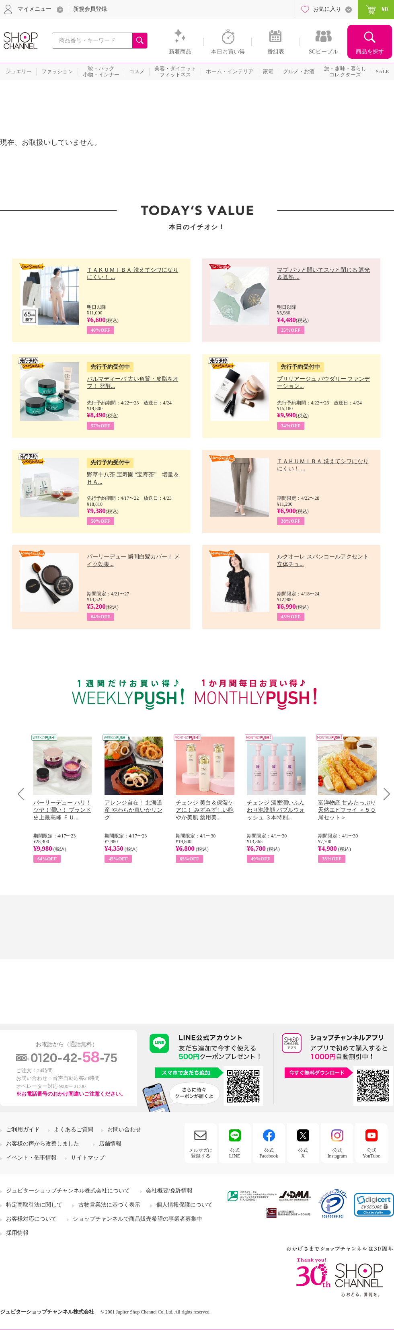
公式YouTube (371, 1153)
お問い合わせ (124, 1130)
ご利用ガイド (23, 1130)
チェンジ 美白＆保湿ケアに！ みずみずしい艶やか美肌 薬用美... (205, 810)
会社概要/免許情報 (169, 1191)
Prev (24, 793)
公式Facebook (268, 1153)
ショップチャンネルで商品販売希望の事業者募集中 (137, 1219)
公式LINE (234, 1153)
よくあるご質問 (73, 1130)
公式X (303, 1153)
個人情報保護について (184, 1205)
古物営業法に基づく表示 (109, 1205)
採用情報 (17, 1233)
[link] (374, 1205)
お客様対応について (31, 1219)
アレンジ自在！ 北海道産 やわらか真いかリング (133, 810)
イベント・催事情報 (31, 1158)
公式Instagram (337, 1153)
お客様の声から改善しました (42, 1144)
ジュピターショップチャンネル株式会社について (68, 1191)
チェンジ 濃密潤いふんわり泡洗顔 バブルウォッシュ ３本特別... (276, 810)
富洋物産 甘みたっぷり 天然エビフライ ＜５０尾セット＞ (347, 810)
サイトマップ (88, 1158)
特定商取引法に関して (34, 1205)
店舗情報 (110, 1144)
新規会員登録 (90, 9)
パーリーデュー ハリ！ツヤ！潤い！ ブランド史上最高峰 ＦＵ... (62, 810)
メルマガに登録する (201, 1153)
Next (384, 793)
